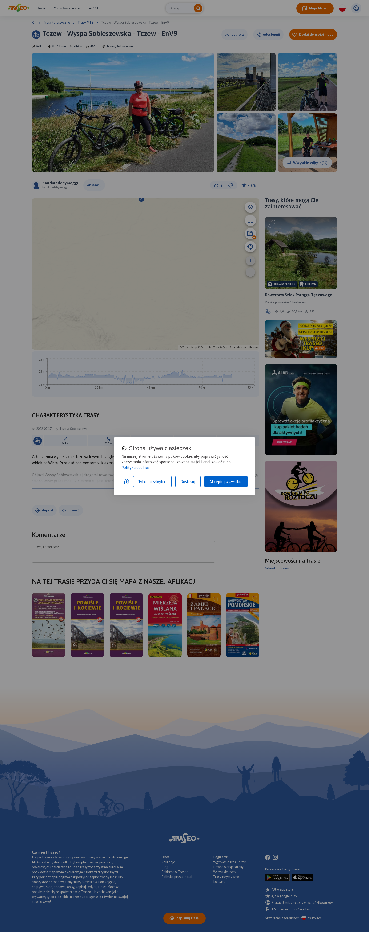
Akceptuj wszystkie (225, 482)
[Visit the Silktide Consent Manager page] (126, 481)
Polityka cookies (135, 467)
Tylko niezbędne (152, 482)
